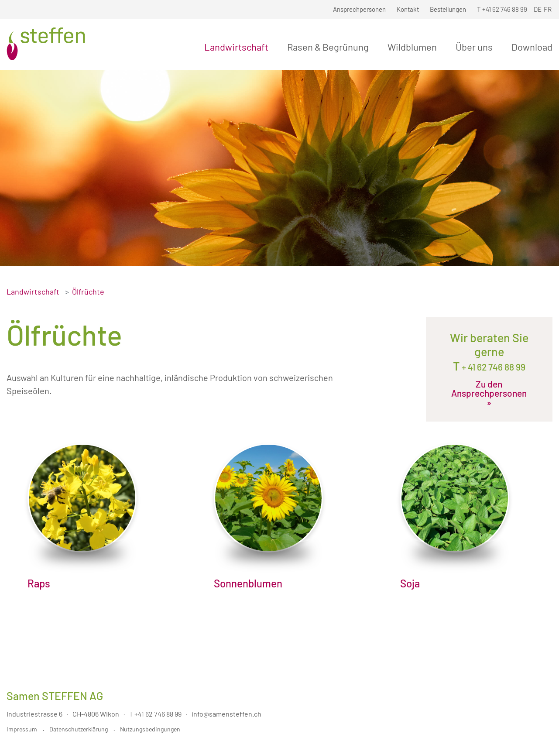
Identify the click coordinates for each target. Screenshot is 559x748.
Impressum (22, 729)
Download (531, 46)
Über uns (476, 46)
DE (538, 9)
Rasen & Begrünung (329, 46)
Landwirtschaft (238, 46)
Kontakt (408, 9)
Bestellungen (448, 9)
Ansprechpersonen (359, 9)
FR (548, 9)
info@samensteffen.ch (226, 714)
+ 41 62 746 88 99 (492, 366)
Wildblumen (414, 46)
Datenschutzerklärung (78, 729)
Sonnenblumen (248, 583)
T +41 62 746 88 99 (155, 714)
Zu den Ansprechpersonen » (489, 393)
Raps (38, 583)
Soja (410, 583)
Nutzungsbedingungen (150, 729)
